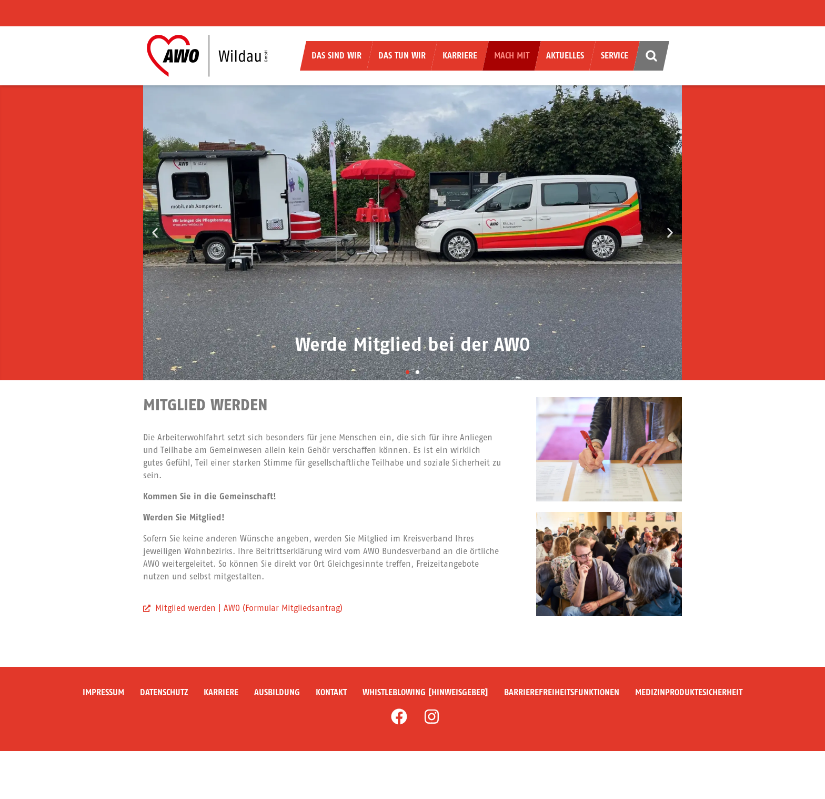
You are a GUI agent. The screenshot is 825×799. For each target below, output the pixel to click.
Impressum (103, 692)
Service (614, 56)
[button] (155, 233)
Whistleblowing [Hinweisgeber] (425, 692)
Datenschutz (164, 692)
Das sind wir (336, 56)
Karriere (459, 56)
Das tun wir (402, 56)
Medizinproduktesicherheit (688, 692)
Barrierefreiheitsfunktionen (561, 692)
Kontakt (331, 692)
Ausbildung (277, 692)
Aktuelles (565, 56)
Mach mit (511, 56)
